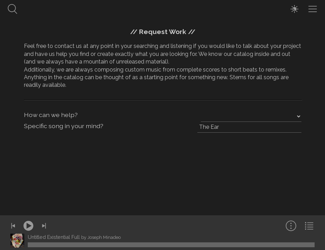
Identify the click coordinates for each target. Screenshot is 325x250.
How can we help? (51, 114)
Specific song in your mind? (63, 126)
